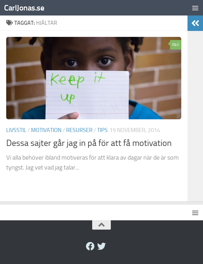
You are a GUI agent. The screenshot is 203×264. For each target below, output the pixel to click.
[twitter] (101, 246)
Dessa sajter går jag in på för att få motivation (89, 143)
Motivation (46, 130)
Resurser (79, 130)
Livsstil (16, 130)
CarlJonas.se (24, 8)
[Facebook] (90, 246)
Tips (102, 130)
